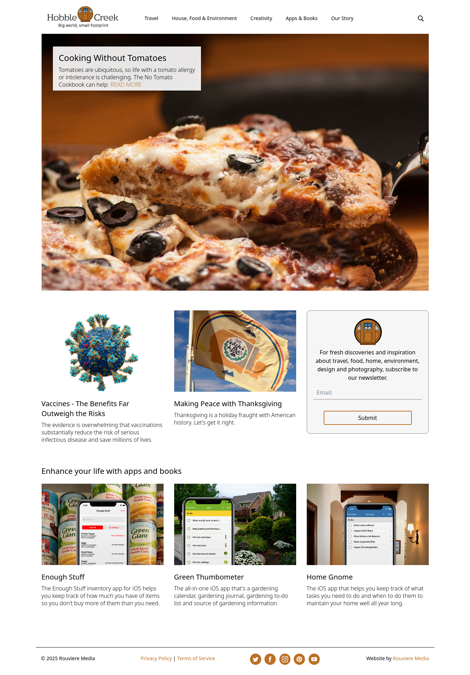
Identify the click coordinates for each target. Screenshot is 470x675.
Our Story (342, 18)
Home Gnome (330, 577)
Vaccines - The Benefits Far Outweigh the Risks (85, 408)
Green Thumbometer (209, 577)
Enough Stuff (63, 577)
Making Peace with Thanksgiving (228, 403)
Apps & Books (302, 18)
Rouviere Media (411, 658)
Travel (151, 18)
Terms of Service (196, 658)
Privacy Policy (156, 658)
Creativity (261, 18)
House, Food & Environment (204, 18)
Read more (125, 84)
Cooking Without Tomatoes (112, 57)
